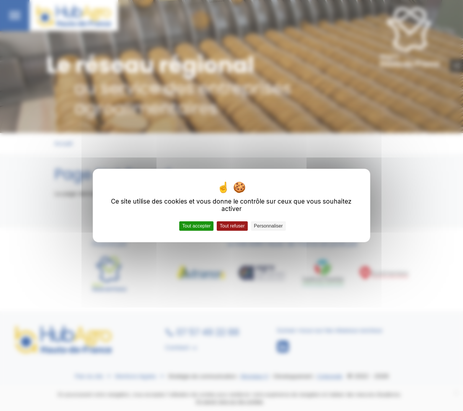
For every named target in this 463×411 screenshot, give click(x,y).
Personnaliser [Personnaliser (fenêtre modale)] (268, 225)
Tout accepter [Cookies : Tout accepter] (196, 225)
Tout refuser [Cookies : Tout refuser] (232, 225)
